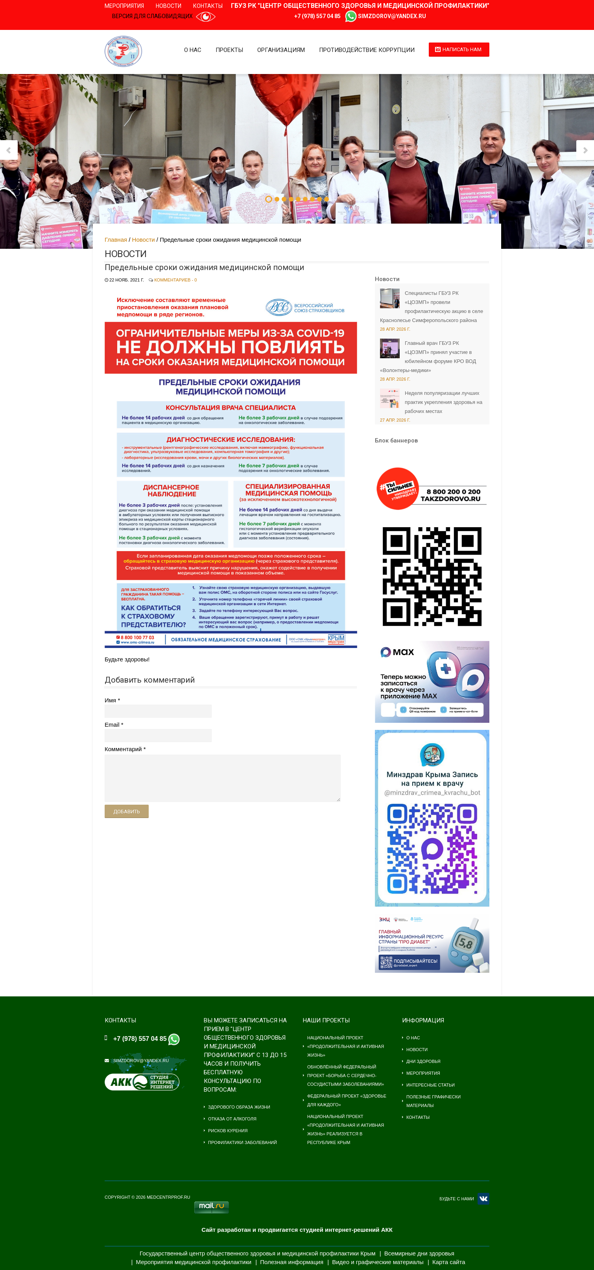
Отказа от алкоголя (232, 1118)
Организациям (281, 50)
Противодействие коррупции (367, 50)
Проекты (229, 50)
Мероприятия (124, 6)
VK (483, 1199)
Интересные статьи (430, 1085)
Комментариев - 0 (175, 280)
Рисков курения (227, 1130)
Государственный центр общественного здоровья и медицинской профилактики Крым (257, 1253)
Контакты (208, 6)
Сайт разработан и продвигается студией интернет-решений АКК (297, 1229)
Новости (168, 6)
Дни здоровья (423, 1061)
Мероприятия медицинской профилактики (194, 1262)
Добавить (126, 812)
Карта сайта (448, 1262)
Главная (116, 239)
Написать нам (462, 49)
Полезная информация (291, 1262)
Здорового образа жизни (239, 1107)
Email (112, 724)
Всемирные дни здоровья (419, 1253)
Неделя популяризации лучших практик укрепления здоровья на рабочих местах (443, 402)
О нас (192, 50)
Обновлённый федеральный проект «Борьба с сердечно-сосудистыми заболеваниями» (345, 1076)
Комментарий (123, 749)
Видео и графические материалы (378, 1262)
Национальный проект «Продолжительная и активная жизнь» (345, 1046)
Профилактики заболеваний (242, 1142)
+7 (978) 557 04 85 (317, 16)
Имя (110, 700)
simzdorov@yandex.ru (392, 16)
